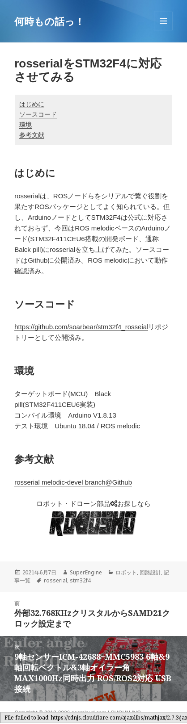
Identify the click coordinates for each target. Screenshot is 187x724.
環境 (25, 124)
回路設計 (150, 572)
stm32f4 (80, 580)
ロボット (126, 572)
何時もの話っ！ (49, 21)
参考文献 (31, 134)
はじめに (31, 104)
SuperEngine (86, 572)
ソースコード (38, 114)
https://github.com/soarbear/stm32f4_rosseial (81, 327)
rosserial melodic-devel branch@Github (73, 482)
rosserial (55, 580)
